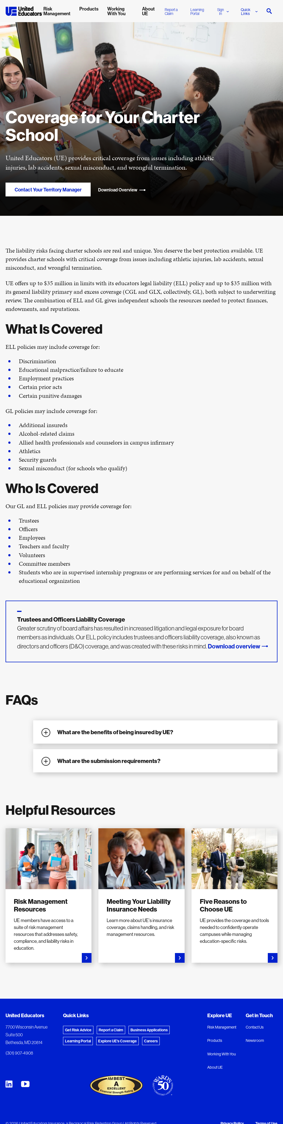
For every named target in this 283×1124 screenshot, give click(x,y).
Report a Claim (171, 11)
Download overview (234, 646)
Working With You (221, 1054)
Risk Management (221, 1027)
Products (214, 1040)
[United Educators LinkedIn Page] (9, 1084)
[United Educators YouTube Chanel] (25, 1084)
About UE (215, 1067)
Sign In (223, 11)
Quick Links (249, 11)
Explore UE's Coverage (117, 1041)
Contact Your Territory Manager (48, 189)
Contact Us (255, 1027)
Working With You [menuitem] (116, 11)
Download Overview (122, 190)
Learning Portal (197, 11)
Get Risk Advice (78, 1029)
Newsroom (255, 1040)
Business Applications (149, 1029)
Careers (151, 1041)
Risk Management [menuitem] (56, 11)
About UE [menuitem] (148, 11)
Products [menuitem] (88, 8)
